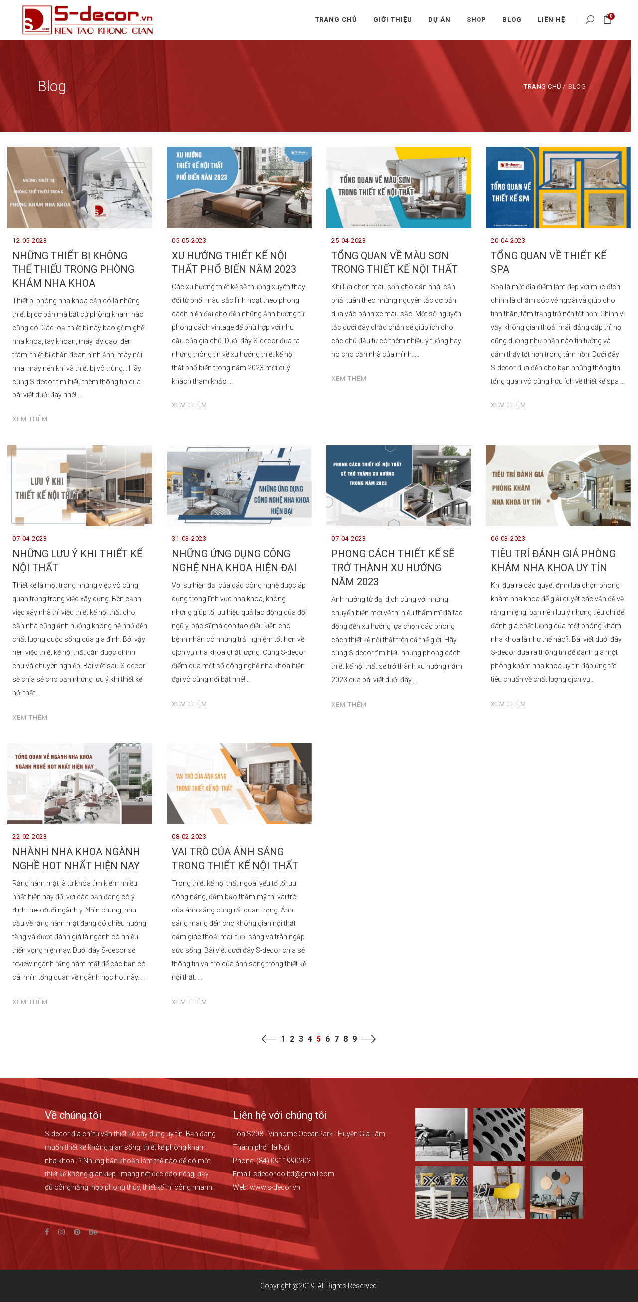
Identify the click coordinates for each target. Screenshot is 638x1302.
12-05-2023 (29, 240)
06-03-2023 (508, 538)
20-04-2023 (508, 240)
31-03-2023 (189, 538)
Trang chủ (542, 86)
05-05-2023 (189, 240)
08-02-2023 (189, 836)
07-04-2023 (29, 538)
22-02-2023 (29, 836)
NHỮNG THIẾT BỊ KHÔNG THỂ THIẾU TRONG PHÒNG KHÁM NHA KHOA (73, 269)
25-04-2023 (348, 240)
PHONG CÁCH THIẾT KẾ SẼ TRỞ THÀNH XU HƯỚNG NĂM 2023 (392, 568)
